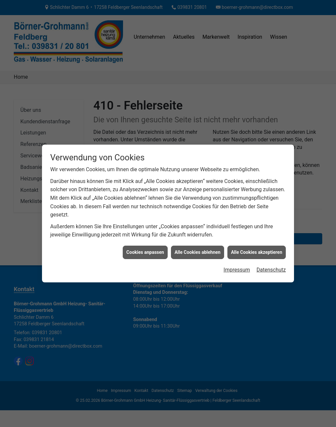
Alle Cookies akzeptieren (256, 248)
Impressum (236, 266)
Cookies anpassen (145, 248)
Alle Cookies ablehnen (197, 248)
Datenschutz (271, 266)
